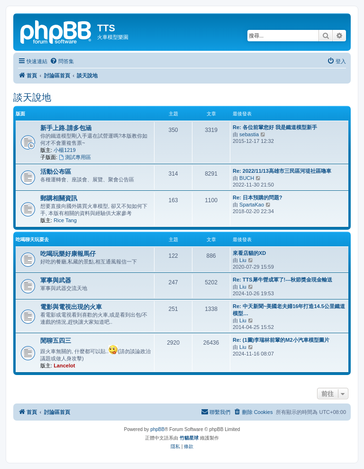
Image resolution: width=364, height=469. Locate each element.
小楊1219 (64, 150)
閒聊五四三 (55, 340)
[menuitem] (62, 61)
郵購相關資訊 (58, 198)
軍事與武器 (55, 280)
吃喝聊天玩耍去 (32, 239)
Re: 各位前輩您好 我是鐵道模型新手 (275, 127)
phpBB (157, 429)
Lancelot (64, 365)
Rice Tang (65, 220)
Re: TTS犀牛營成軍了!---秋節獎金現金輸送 (282, 279)
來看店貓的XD (249, 253)
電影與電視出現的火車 (71, 306)
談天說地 (32, 97)
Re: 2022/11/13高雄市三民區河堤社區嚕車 (282, 171)
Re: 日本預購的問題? (257, 197)
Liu (242, 260)
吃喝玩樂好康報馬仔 (68, 253)
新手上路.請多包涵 (65, 127)
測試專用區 (75, 157)
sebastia (249, 134)
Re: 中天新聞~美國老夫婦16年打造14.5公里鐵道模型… (289, 309)
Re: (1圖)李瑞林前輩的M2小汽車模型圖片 (281, 340)
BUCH (246, 178)
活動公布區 (55, 171)
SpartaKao (251, 204)
